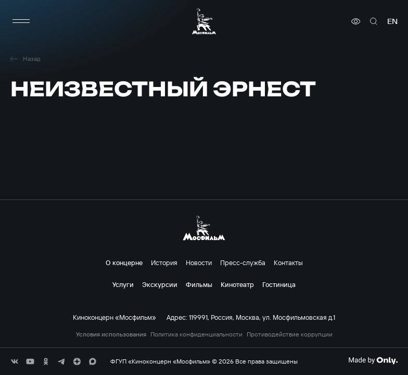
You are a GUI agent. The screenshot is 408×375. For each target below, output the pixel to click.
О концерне (124, 262)
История (164, 262)
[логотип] (204, 21)
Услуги (123, 284)
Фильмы (199, 284)
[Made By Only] (373, 360)
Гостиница (279, 284)
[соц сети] (14, 361)
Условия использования (111, 334)
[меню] (20, 21)
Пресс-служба (242, 262)
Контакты (288, 262)
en (392, 21)
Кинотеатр (237, 284)
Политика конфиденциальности (196, 334)
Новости (199, 262)
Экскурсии (159, 284)
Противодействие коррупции (290, 334)
